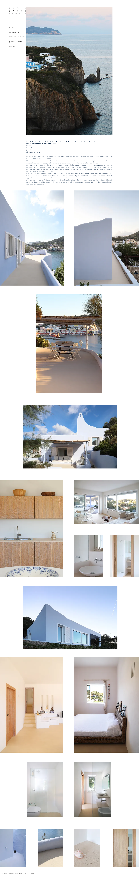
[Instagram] (15, 851)
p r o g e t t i (13, 27)
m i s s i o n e (14, 32)
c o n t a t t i (13, 46)
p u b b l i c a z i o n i (16, 42)
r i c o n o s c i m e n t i (17, 37)
